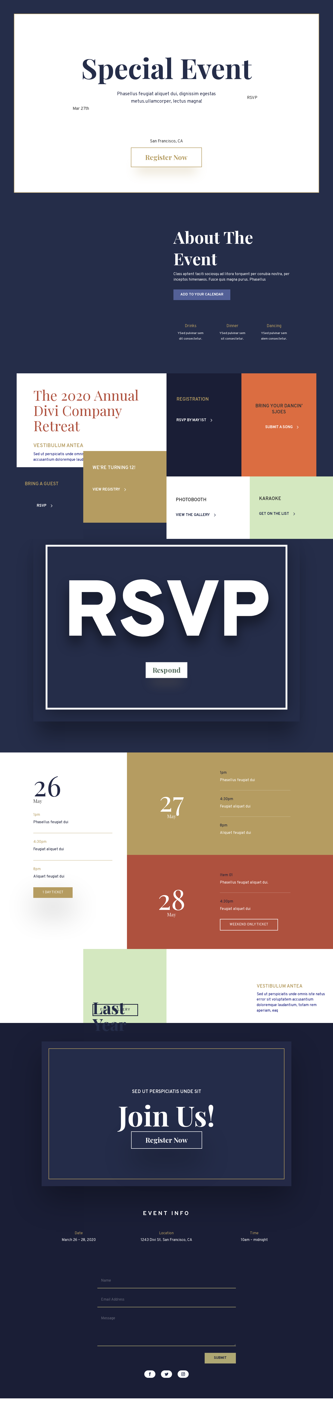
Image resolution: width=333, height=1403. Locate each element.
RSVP (41, 505)
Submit (220, 1358)
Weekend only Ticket (249, 924)
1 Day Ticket (53, 892)
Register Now (166, 157)
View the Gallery (193, 515)
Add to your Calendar (201, 294)
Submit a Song (279, 427)
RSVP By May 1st (191, 420)
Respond (166, 686)
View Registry (106, 503)
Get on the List (274, 514)
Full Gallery (115, 1010)
